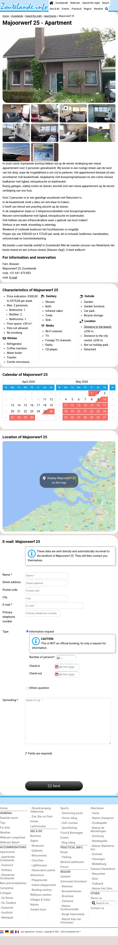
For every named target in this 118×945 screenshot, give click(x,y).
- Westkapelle (99, 850)
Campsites (7, 897)
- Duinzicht (6, 916)
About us (96, 907)
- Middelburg (98, 873)
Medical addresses (72, 871)
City (5, 597)
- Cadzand (97, 892)
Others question (39, 688)
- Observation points (42, 879)
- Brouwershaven (70, 900)
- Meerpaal (6, 926)
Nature (34, 913)
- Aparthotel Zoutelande (7, 867)
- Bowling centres (41, 898)
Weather (98, 8)
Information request (41, 631)
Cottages (5, 902)
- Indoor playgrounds (43, 894)
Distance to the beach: (98, 327)
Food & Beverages (71, 841)
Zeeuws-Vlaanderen (103, 877)
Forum (64, 875)
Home (4, 817)
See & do (54, 8)
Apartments (7, 861)
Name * (7, 574)
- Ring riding (67, 851)
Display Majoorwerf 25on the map (59, 480)
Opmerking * (10, 700)
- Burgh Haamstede (72, 923)
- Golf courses (69, 832)
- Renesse (66, 895)
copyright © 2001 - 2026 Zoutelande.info (61, 941)
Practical (76, 8)
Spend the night (91, 2)
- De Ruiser (6, 906)
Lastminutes (38, 835)
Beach (105, 2)
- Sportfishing (68, 836)
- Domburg (97, 845)
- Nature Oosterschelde (69, 916)
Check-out (36, 673)
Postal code (10, 590)
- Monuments (38, 864)
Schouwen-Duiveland (73, 890)
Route (64, 861)
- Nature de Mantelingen (98, 838)
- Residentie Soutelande (7, 885)
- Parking (65, 866)
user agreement (27, 941)
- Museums (37, 854)
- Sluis (94, 887)
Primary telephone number (9, 617)
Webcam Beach (10, 851)
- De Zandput (8, 911)
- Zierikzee (66, 910)
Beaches (35, 844)
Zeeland (65, 885)
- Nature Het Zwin (101, 897)
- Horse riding (68, 827)
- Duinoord (6, 874)
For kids (5, 836)
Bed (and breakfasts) (13, 892)
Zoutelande (61, 2)
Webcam (75, 2)
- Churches (37, 869)
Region (87, 8)
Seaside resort (9, 826)
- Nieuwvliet (98, 882)
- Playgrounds (38, 889)
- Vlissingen (98, 868)
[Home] (51, 3)
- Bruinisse (67, 905)
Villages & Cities (40, 908)
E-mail (13, 277)
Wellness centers (41, 903)
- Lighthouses (38, 874)
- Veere (95, 822)
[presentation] (55, 777)
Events (65, 8)
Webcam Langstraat (12, 846)
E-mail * (7, 604)
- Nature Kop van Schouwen (70, 929)
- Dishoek (96, 863)
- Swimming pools (71, 822)
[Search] (106, 9)
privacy (39, 941)
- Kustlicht (6, 921)
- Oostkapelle (99, 832)
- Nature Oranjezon (102, 827)
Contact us (97, 917)
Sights (34, 849)
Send (54, 795)
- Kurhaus (6, 879)
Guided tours (38, 918)
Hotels (34, 830)
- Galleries (36, 859)
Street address (12, 582)
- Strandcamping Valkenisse (40, 818)
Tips (2, 831)
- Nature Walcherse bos (102, 856)
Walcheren (97, 817)
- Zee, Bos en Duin (41, 825)
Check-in (35, 666)
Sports (64, 817)
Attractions (37, 884)
